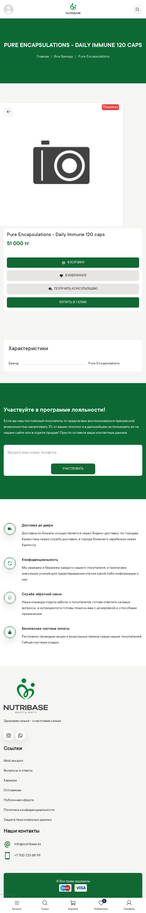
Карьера (10, 781)
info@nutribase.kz (22, 844)
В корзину (73, 263)
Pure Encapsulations (93, 57)
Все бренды (63, 57)
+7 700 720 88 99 (22, 855)
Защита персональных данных (28, 820)
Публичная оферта (19, 800)
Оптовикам (12, 791)
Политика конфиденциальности (29, 810)
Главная (43, 57)
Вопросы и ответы (18, 771)
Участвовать (73, 469)
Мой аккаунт (13, 761)
